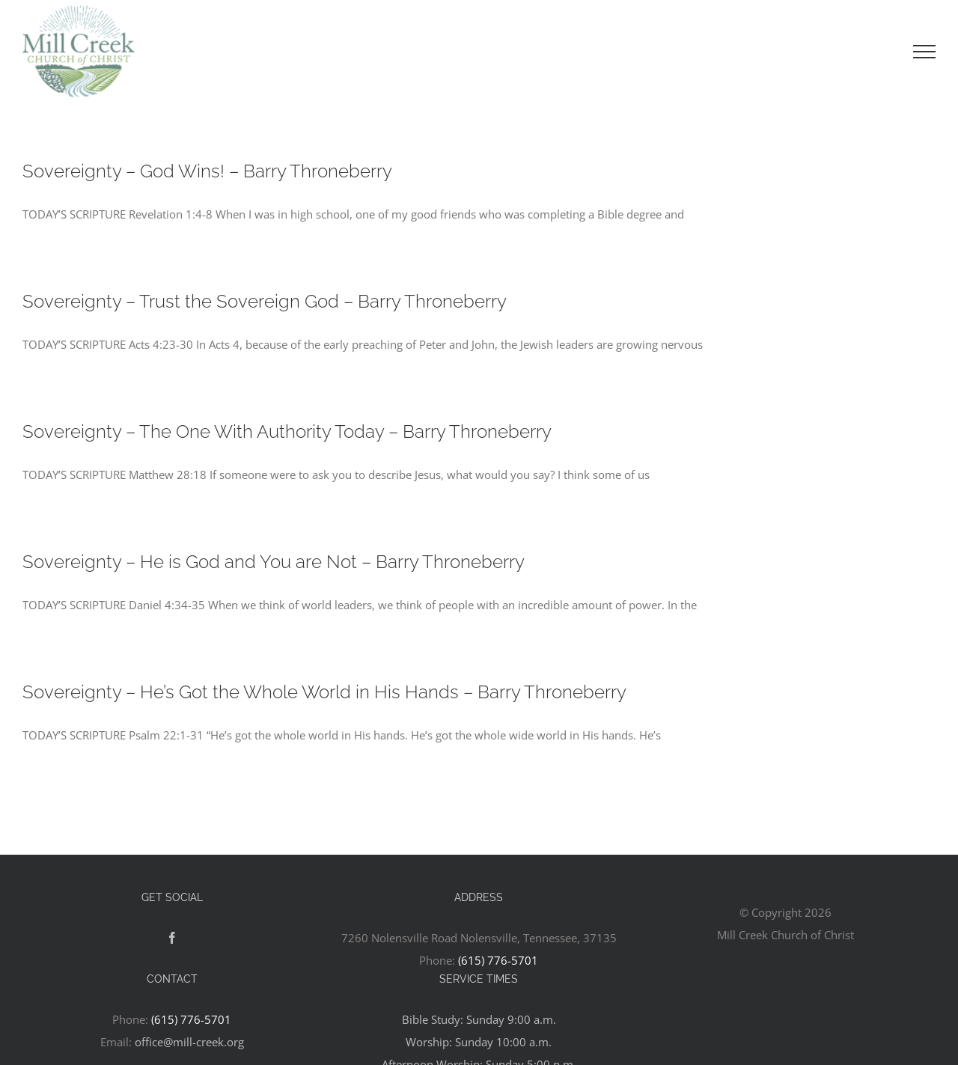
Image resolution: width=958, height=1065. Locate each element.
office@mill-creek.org (189, 1041)
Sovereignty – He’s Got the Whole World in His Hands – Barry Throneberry (324, 692)
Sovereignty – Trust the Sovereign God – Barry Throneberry (264, 301)
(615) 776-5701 (498, 960)
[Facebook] (172, 938)
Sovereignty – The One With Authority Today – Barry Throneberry (287, 431)
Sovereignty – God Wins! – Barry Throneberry (207, 171)
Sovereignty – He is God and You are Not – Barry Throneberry (273, 562)
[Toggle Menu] (924, 51)
